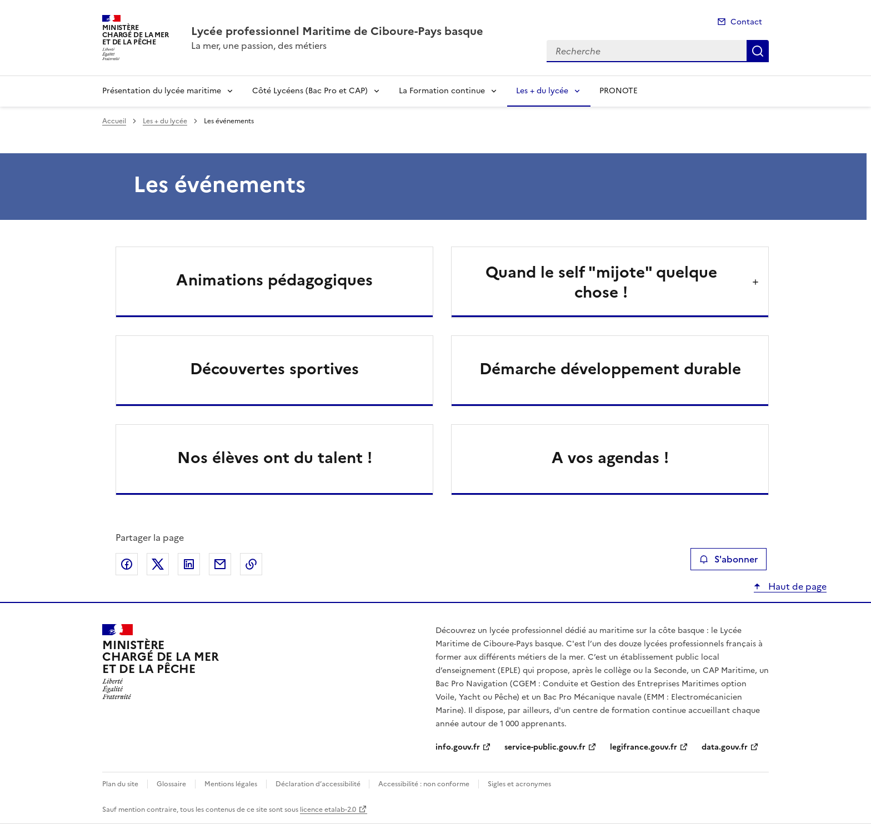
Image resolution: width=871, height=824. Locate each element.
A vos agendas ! (610, 458)
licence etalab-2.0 (328, 810)
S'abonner (728, 559)
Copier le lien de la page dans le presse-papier (251, 564)
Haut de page (796, 586)
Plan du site (120, 784)
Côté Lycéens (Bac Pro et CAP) (310, 91)
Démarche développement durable (610, 369)
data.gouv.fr (725, 747)
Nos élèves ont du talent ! (274, 458)
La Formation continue (442, 91)
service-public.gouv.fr (544, 747)
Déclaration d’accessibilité (319, 784)
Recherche (758, 51)
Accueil (114, 121)
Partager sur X (158, 564)
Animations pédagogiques (274, 280)
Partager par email (220, 564)
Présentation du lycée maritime (161, 91)
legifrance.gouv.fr (643, 747)
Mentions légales (230, 784)
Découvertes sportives (274, 369)
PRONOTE (618, 91)
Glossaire (171, 784)
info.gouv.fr (458, 747)
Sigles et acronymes (519, 784)
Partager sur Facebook (127, 564)
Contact (746, 22)
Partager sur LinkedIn (189, 564)
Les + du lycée (542, 91)
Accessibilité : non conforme (423, 784)
